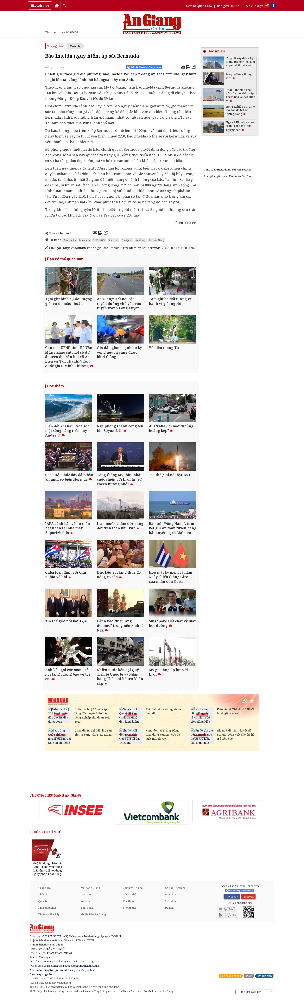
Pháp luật (171, 898)
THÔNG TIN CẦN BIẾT (47, 836)
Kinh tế (42, 898)
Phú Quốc (126, 240)
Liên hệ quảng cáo (199, 6)
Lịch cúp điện (253, 6)
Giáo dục (86, 898)
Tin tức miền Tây (48, 918)
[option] (76, 814)
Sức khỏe (171, 905)
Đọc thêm (55, 387)
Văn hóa (85, 905)
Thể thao (128, 905)
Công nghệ (129, 898)
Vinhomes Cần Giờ (240, 176)
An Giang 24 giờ (90, 892)
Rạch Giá (113, 240)
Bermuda (84, 240)
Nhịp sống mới (47, 911)
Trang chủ (55, 46)
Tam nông (86, 911)
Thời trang (129, 911)
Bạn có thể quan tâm (65, 259)
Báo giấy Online (228, 6)
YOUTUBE (248, 900)
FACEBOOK (231, 900)
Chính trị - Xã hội (133, 892)
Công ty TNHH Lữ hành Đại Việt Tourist (227, 169)
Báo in (248, 980)
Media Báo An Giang (93, 918)
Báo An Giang (157, 240)
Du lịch (169, 911)
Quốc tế (75, 46)
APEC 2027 (99, 240)
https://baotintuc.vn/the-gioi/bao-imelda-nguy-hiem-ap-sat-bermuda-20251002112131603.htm (120, 248)
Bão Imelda (70, 240)
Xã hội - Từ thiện (175, 892)
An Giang (140, 240)
